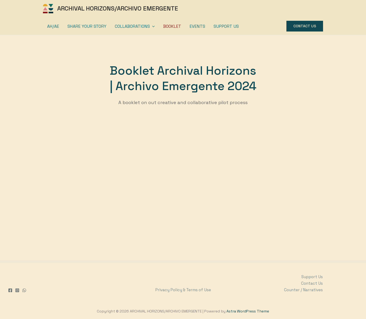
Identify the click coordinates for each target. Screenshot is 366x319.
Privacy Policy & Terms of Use (183, 289)
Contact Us (312, 283)
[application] (152, 26)
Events (197, 26)
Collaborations (135, 26)
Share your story (86, 26)
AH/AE (53, 26)
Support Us (226, 26)
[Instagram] (17, 290)
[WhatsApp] (24, 290)
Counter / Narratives (303, 289)
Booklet (172, 26)
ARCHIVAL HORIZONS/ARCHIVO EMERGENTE (117, 8)
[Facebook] (10, 290)
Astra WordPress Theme (247, 311)
